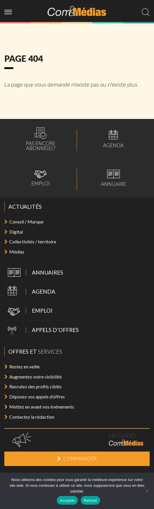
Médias (14, 251)
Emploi (40, 178)
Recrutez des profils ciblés (33, 386)
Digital (13, 231)
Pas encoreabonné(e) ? (40, 139)
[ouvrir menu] (10, 11)
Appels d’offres (41, 330)
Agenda (113, 139)
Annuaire (113, 178)
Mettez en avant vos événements (39, 406)
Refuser (90, 500)
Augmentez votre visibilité (33, 376)
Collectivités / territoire (30, 241)
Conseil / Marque (23, 221)
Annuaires (33, 273)
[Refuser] (147, 491)
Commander (77, 459)
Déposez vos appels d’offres (34, 396)
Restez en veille (22, 366)
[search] (146, 12)
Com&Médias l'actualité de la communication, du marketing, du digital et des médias (77, 11)
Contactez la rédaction (29, 416)
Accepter (67, 500)
